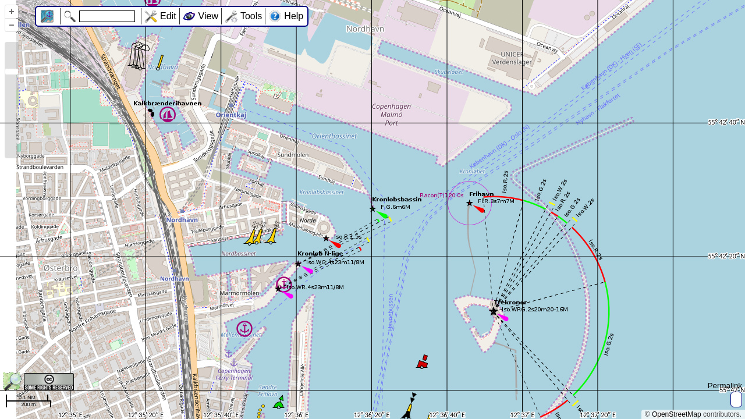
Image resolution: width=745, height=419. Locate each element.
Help (293, 16)
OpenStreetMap (676, 414)
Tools (251, 16)
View (208, 16)
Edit (168, 16)
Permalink (725, 385)
